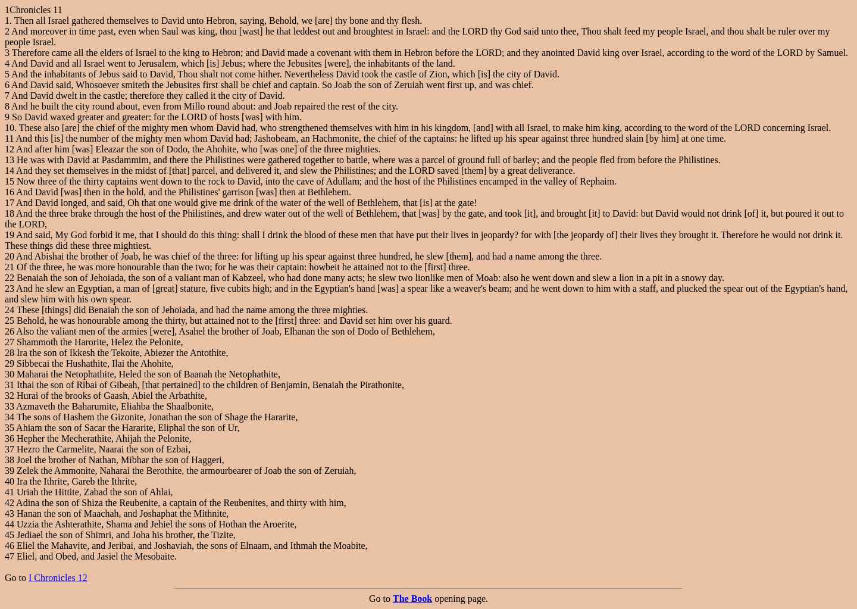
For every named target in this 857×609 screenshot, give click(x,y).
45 (9, 535)
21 (9, 267)
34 (9, 417)
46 (9, 546)
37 (9, 449)
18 (9, 213)
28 (9, 353)
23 (9, 288)
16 (9, 192)
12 (9, 149)
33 (9, 406)
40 (9, 481)
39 (9, 471)
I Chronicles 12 (58, 578)
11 (9, 138)
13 (9, 160)
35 (9, 428)
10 (9, 128)
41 (9, 492)
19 (9, 235)
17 (9, 203)
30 (9, 374)
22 (9, 278)
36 (9, 438)
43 (9, 513)
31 (9, 385)
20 (9, 256)
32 (9, 396)
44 (9, 524)
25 (9, 321)
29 (9, 363)
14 (9, 170)
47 (9, 556)
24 (9, 310)
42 (9, 503)
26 (9, 331)
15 (9, 181)
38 (9, 460)
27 (9, 342)
